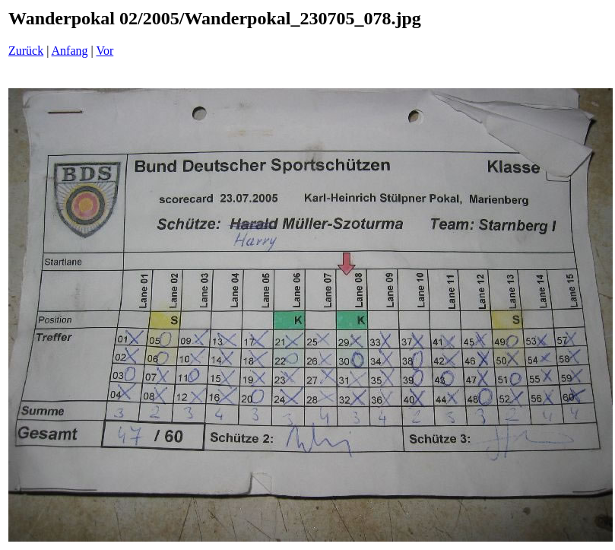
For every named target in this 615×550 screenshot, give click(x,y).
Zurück (25, 50)
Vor (104, 50)
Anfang (70, 50)
